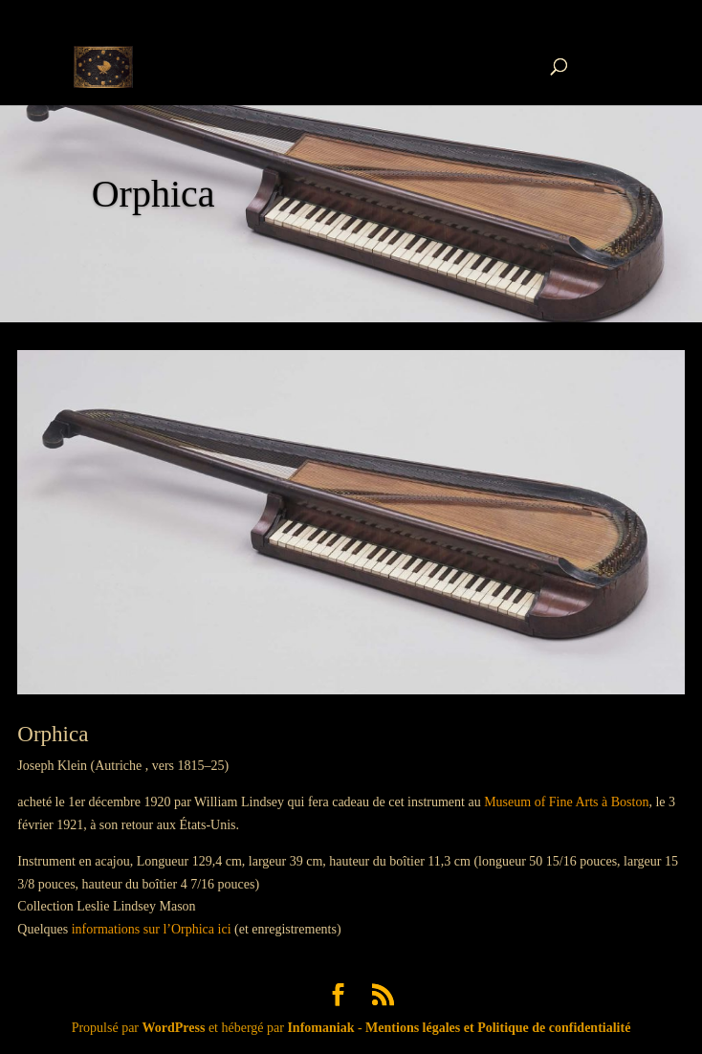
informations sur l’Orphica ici (151, 929)
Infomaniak (320, 1028)
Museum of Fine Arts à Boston (566, 802)
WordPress (174, 1028)
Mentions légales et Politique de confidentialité (497, 1028)
